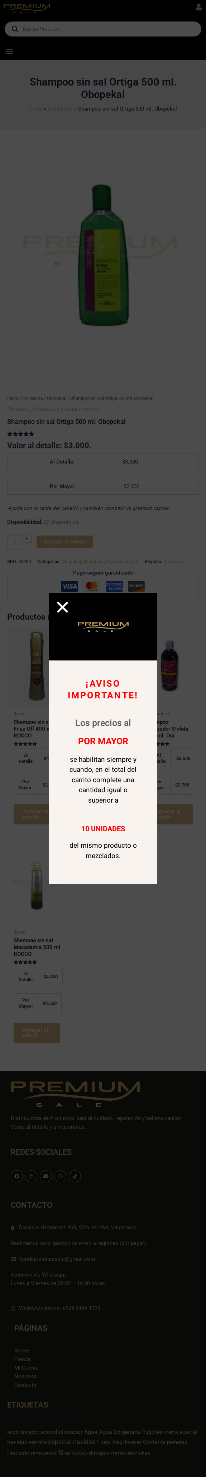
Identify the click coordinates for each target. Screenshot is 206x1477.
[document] (103, 738)
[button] (62, 607)
